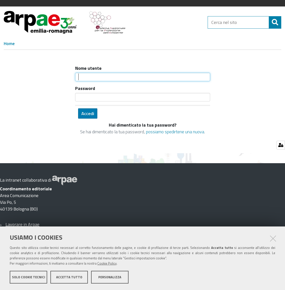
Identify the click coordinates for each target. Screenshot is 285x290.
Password (85, 88)
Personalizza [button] (109, 277)
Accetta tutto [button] (69, 277)
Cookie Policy (107, 263)
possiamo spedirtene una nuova (175, 131)
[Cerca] (275, 22)
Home (9, 43)
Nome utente (88, 68)
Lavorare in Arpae (22, 224)
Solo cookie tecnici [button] (28, 277)
